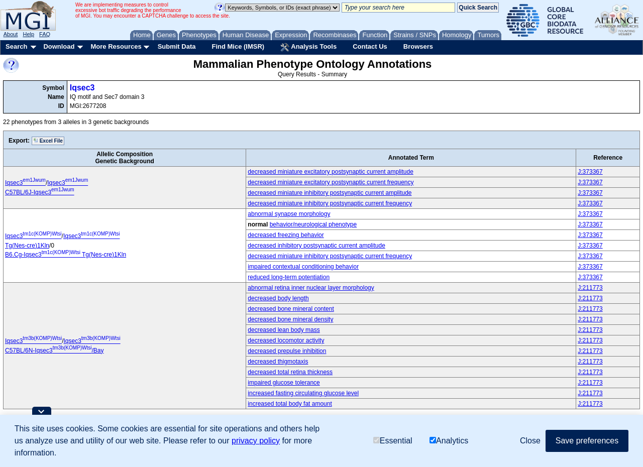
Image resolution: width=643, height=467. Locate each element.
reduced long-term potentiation (289, 277)
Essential (392, 440)
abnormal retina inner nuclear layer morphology (311, 287)
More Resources (115, 46)
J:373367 (590, 171)
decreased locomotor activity (286, 340)
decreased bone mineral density (290, 319)
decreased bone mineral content (291, 308)
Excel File (48, 141)
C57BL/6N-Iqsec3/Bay (54, 350)
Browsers (418, 46)
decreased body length (278, 298)
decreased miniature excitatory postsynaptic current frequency (330, 182)
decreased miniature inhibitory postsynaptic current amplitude (329, 192)
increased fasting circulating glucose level (303, 393)
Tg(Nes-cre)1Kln (27, 245)
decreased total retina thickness (290, 372)
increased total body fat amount (290, 403)
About (11, 34)
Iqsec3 (82, 87)
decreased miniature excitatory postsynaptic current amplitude (330, 171)
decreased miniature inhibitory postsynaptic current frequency (330, 203)
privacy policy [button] (256, 440)
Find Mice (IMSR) (237, 46)
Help (28, 34)
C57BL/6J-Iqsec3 (39, 192)
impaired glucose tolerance (283, 382)
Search (16, 46)
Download (58, 46)
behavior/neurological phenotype (313, 224)
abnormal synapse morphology (289, 213)
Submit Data (177, 46)
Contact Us (370, 46)
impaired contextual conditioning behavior (303, 266)
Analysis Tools (308, 47)
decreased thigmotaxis (278, 361)
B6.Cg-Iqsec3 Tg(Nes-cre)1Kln (65, 254)
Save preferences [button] (587, 440)
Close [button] (530, 440)
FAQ (44, 34)
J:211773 (590, 287)
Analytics (449, 440)
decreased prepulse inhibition (287, 351)
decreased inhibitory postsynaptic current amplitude (316, 245)
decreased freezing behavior (286, 235)
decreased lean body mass (283, 329)
